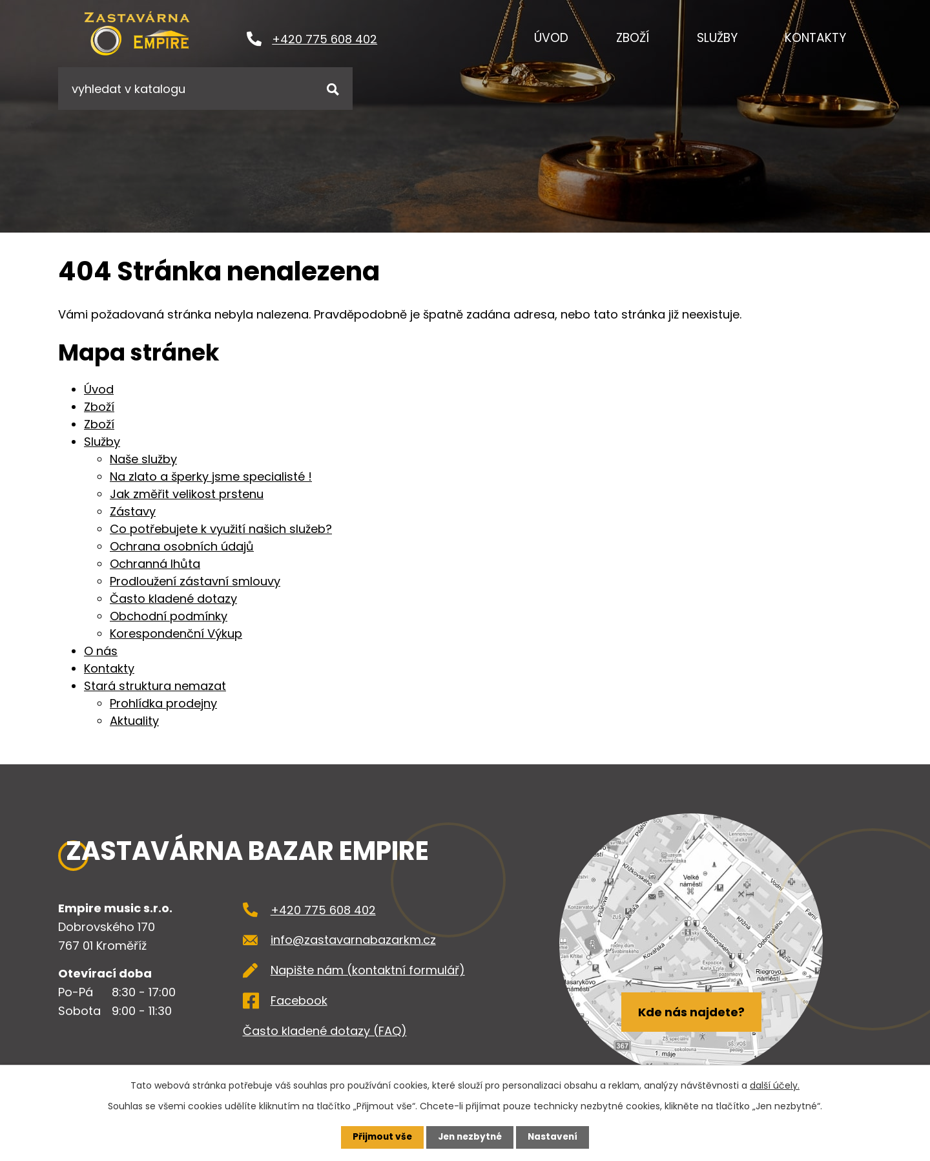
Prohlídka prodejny (163, 703)
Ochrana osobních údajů (182, 546)
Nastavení (555, 1137)
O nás (101, 651)
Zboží (632, 38)
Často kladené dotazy (173, 599)
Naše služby (143, 459)
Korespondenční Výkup (176, 633)
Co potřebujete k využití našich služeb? (221, 529)
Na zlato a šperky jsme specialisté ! (211, 476)
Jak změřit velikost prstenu (187, 494)
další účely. (775, 1085)
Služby (717, 38)
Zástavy (133, 511)
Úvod (551, 38)
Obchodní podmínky (168, 616)
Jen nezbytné (470, 1137)
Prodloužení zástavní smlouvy (195, 581)
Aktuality (134, 721)
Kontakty (815, 38)
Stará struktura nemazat (155, 686)
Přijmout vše (379, 1137)
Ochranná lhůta (155, 564)
